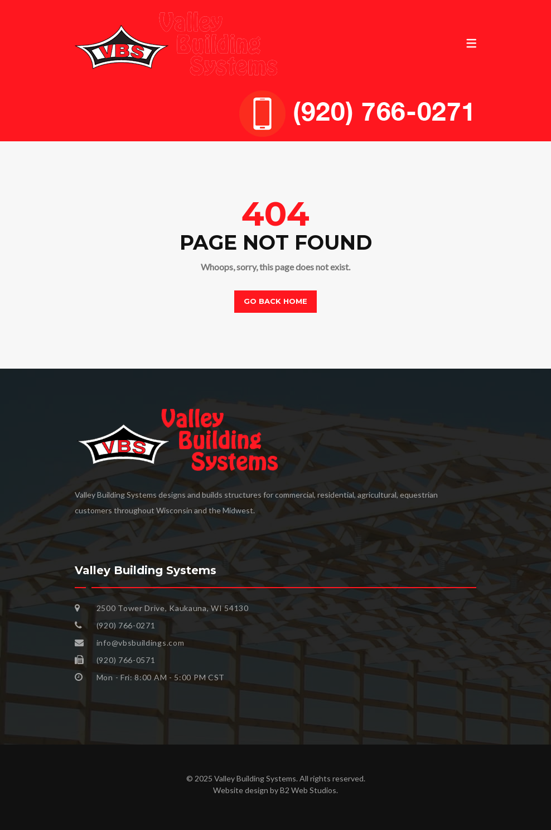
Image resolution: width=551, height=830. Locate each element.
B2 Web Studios (308, 790)
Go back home (275, 301)
